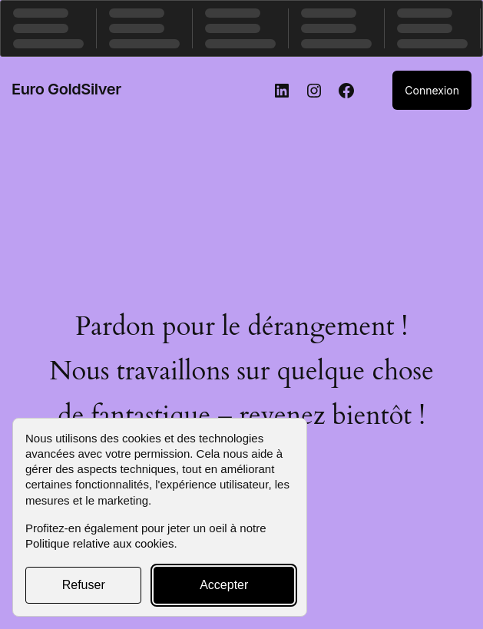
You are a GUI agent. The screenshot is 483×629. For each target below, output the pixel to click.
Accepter (224, 584)
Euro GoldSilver (66, 89)
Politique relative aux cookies (99, 543)
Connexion (432, 90)
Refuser (83, 584)
